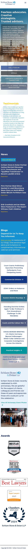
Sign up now (6, 240)
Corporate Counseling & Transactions (14, 79)
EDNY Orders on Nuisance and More (14, 289)
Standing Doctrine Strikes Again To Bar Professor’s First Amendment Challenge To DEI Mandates (14, 311)
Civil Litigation (14, 67)
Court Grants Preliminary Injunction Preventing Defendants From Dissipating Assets (14, 269)
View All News (7, 160)
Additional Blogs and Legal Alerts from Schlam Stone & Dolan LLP (14, 359)
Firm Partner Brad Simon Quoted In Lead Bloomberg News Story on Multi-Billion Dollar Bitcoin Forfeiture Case (13, 189)
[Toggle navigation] (25, 2)
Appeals (14, 73)
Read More (4, 176)
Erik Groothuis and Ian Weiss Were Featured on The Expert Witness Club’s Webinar (13, 207)
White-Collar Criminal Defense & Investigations (14, 86)
